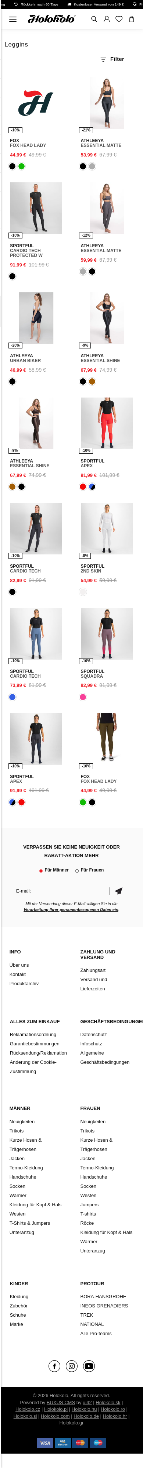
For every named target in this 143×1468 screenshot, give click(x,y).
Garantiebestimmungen (35, 1043)
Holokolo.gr (72, 1423)
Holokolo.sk (108, 1402)
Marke (16, 1324)
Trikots (17, 1131)
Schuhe (18, 1315)
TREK (87, 1315)
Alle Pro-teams (96, 1333)
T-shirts (88, 1214)
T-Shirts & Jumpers (30, 1223)
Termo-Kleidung (26, 1167)
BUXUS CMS (61, 1402)
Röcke (87, 1223)
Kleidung (19, 1296)
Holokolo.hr (115, 1416)
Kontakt (18, 974)
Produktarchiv (24, 983)
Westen (18, 1214)
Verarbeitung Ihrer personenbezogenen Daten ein (71, 909)
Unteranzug (22, 1232)
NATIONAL (92, 1324)
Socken (17, 1186)
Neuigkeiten (22, 1121)
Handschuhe (23, 1177)
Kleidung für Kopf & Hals (36, 1204)
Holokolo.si (25, 1416)
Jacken (17, 1158)
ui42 (87, 1402)
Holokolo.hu (84, 1409)
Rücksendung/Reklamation (38, 1053)
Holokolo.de (86, 1416)
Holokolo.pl (56, 1409)
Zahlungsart (93, 970)
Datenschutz (94, 1034)
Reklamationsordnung (33, 1034)
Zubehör (19, 1306)
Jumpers (90, 1204)
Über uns (19, 965)
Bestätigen (118, 891)
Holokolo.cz (27, 1409)
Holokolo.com (55, 1416)
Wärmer (18, 1195)
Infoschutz (91, 1043)
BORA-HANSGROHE (103, 1296)
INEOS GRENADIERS (104, 1306)
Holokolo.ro (113, 1409)
